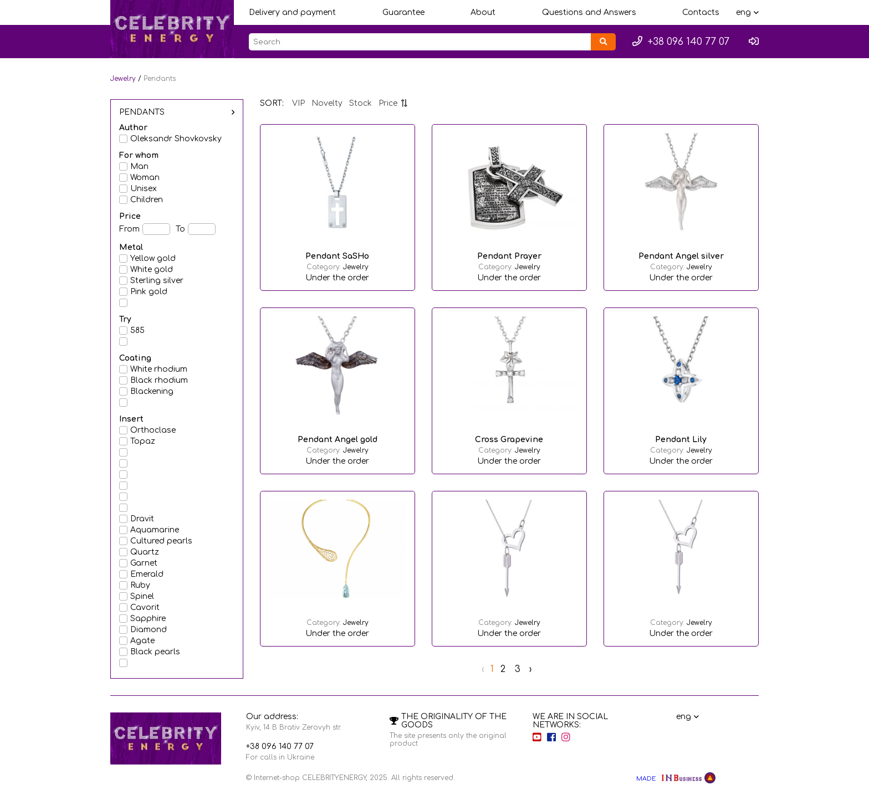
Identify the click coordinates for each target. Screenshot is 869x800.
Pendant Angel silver (681, 256)
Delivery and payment (292, 12)
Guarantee (403, 12)
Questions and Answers (589, 12)
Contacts (700, 12)
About (483, 12)
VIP (298, 103)
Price (393, 103)
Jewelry (123, 79)
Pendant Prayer (509, 256)
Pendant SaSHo (337, 256)
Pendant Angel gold (337, 439)
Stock (360, 103)
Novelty (327, 103)
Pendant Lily (681, 439)
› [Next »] (530, 669)
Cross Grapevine (509, 439)
